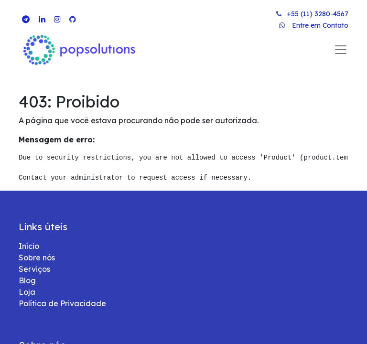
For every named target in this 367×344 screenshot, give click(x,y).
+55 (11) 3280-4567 (317, 14)
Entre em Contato (320, 25)
